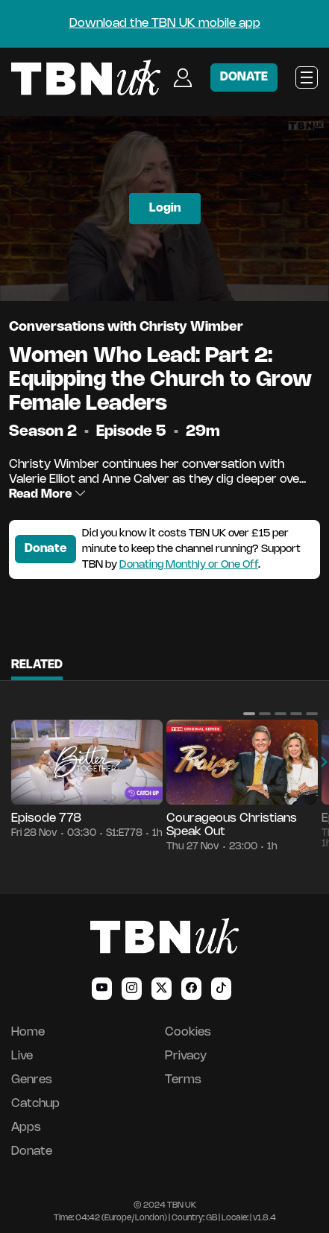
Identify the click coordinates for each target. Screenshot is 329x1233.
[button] (249, 713)
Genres (31, 1079)
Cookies (188, 1032)
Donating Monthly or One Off (188, 565)
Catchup (35, 1103)
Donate (45, 548)
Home (28, 1032)
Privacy (186, 1056)
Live (22, 1056)
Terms (183, 1079)
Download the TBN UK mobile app (164, 23)
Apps (26, 1127)
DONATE (244, 77)
